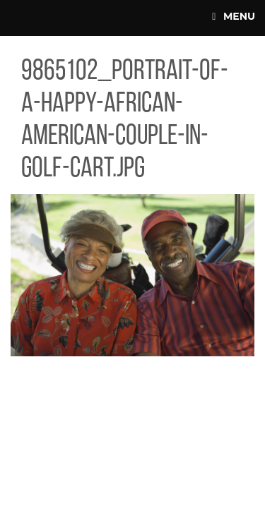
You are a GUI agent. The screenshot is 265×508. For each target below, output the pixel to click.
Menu (233, 16)
